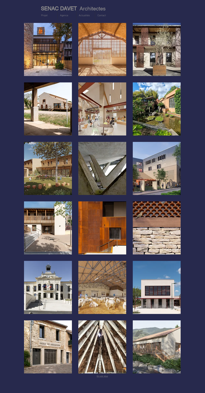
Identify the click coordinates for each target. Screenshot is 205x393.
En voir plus (102, 376)
